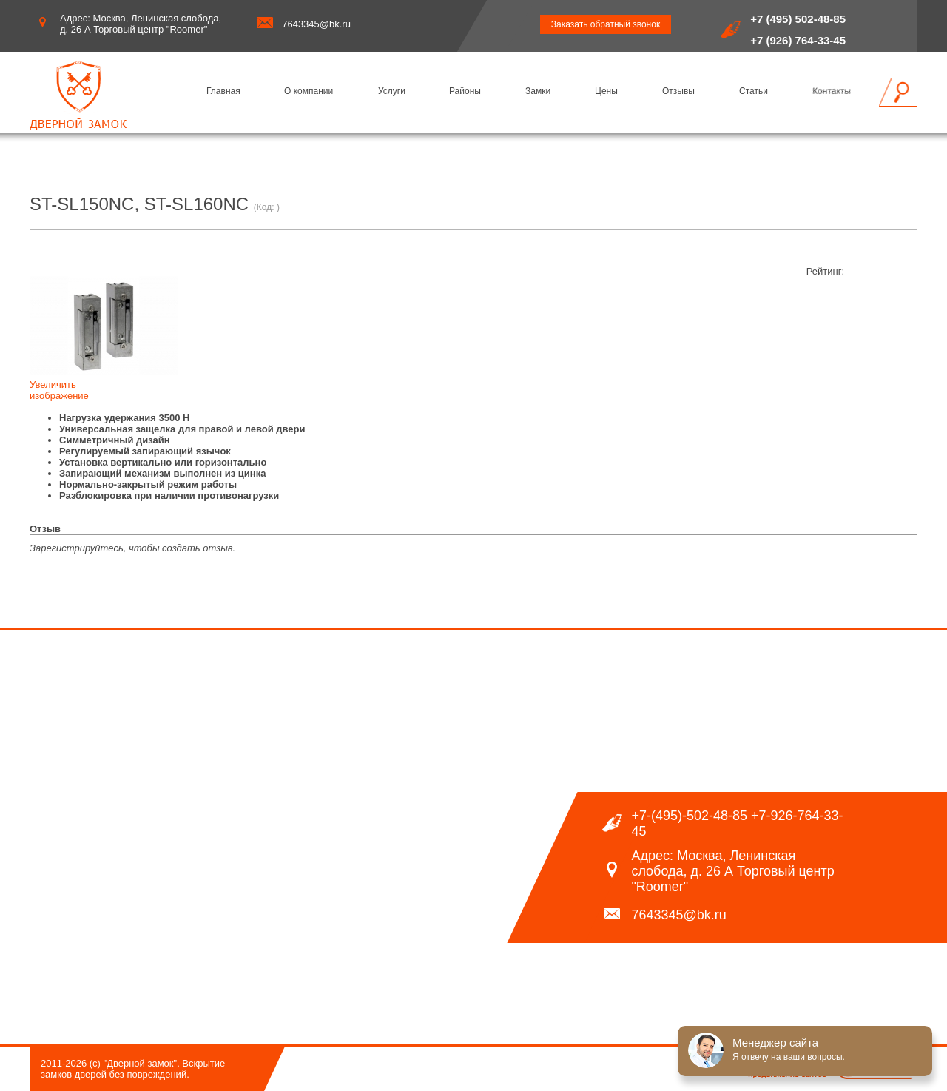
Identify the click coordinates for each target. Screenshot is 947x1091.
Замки (537, 91)
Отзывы (678, 91)
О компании (308, 91)
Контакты (831, 91)
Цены (606, 91)
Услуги (391, 91)
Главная (223, 91)
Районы (465, 91)
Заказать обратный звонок (605, 24)
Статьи (753, 91)
